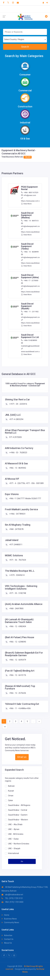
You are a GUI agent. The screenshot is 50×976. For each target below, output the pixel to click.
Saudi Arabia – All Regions (19, 805)
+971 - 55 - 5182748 (17, 593)
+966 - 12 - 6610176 (17, 675)
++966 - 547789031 (17, 514)
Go (22, 861)
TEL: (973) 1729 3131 (12, 898)
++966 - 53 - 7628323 (18, 452)
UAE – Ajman (13, 829)
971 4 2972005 (15, 437)
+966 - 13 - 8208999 (30, 252)
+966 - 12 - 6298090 (17, 642)
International (13, 853)
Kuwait (11, 791)
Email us (21, 757)
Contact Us (7, 939)
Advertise (7, 935)
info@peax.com (28, 195)
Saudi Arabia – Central (17, 810)
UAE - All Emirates (15, 834)
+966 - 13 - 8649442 (17, 468)
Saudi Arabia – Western (18, 820)
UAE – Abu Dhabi (15, 824)
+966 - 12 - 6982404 (17, 626)
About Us (7, 943)
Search (25, 46)
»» (5, 726)
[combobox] (25, 39)
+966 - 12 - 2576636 (17, 693)
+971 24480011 (15, 544)
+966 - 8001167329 (29, 192)
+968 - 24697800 (16, 608)
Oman (10, 796)
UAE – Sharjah (14, 848)
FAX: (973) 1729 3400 (12, 902)
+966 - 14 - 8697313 (30, 221)
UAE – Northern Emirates (18, 844)
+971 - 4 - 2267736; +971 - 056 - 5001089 (26, 483)
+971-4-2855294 (16, 419)
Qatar (10, 800)
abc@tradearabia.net (12, 894)
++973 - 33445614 (17, 575)
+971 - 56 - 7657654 (17, 560)
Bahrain (11, 786)
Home (5, 915)
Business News (9, 919)
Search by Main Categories (24, 56)
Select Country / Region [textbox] (14, 39)
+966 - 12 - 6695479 (17, 660)
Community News (10, 922)
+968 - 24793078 (16, 529)
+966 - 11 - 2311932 (30, 312)
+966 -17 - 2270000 (29, 280)
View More (26, 204)
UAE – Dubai (13, 839)
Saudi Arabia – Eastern (17, 815)
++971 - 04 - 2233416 (18, 404)
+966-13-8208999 (29, 340)
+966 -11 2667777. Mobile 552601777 (25, 498)
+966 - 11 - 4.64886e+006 (20, 708)
